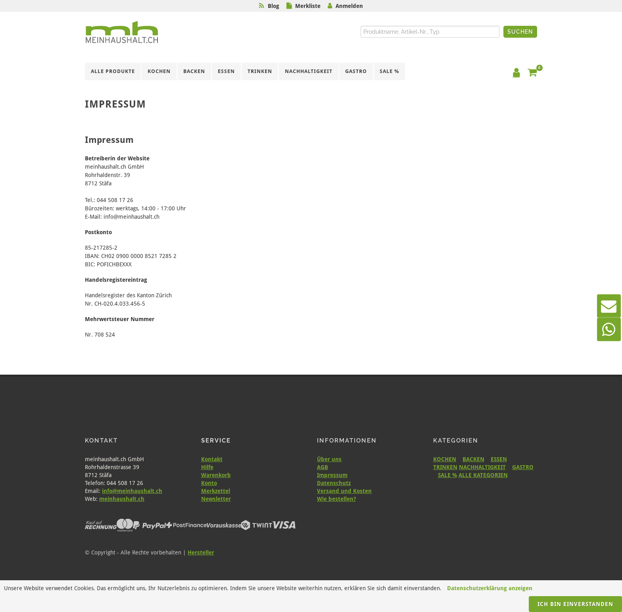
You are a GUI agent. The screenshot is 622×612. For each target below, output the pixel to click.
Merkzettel (215, 491)
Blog (273, 6)
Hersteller (201, 552)
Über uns (329, 459)
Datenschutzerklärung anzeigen (489, 588)
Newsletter (216, 499)
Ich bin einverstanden (575, 604)
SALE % (447, 475)
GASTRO (523, 467)
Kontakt (212, 459)
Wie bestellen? (336, 499)
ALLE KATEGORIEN (483, 475)
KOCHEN (444, 459)
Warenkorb (216, 475)
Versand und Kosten (344, 491)
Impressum (332, 475)
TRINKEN (445, 467)
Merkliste (308, 6)
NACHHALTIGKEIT (482, 467)
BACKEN (473, 459)
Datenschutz (334, 483)
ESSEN (499, 459)
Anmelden (349, 6)
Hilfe (207, 467)
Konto (209, 483)
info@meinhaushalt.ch (132, 491)
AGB (322, 467)
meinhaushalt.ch (121, 499)
